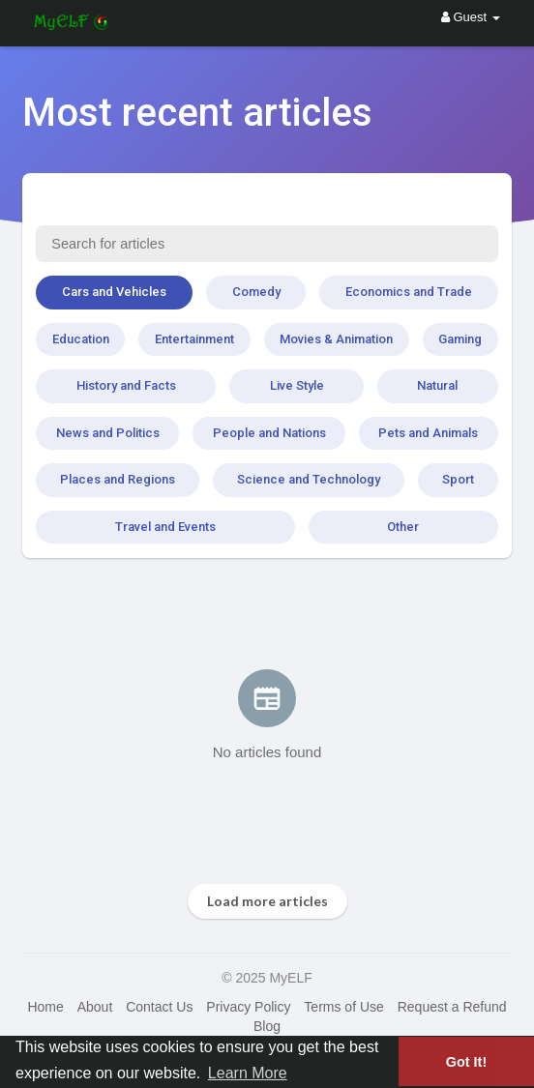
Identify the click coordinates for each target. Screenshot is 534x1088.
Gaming (460, 339)
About (95, 1006)
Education (80, 339)
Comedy (256, 291)
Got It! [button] (466, 1062)
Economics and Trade (408, 291)
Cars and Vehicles (114, 291)
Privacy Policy (248, 1006)
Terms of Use (343, 1006)
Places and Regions (117, 479)
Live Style (297, 385)
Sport (458, 479)
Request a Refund (452, 1006)
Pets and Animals (428, 433)
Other (403, 526)
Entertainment (194, 339)
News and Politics (108, 433)
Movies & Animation (336, 339)
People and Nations (269, 433)
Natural (437, 385)
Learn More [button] (247, 1073)
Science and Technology (308, 479)
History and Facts (126, 385)
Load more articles (267, 901)
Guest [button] (470, 17)
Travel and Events (165, 526)
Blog (267, 1026)
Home (45, 1006)
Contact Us (159, 1006)
